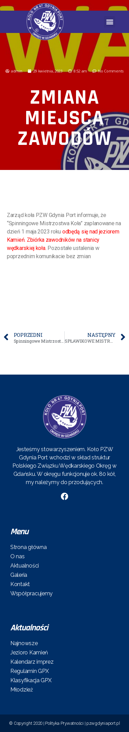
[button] (109, 21)
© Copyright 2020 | (27, 723)
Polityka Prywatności (64, 723)
